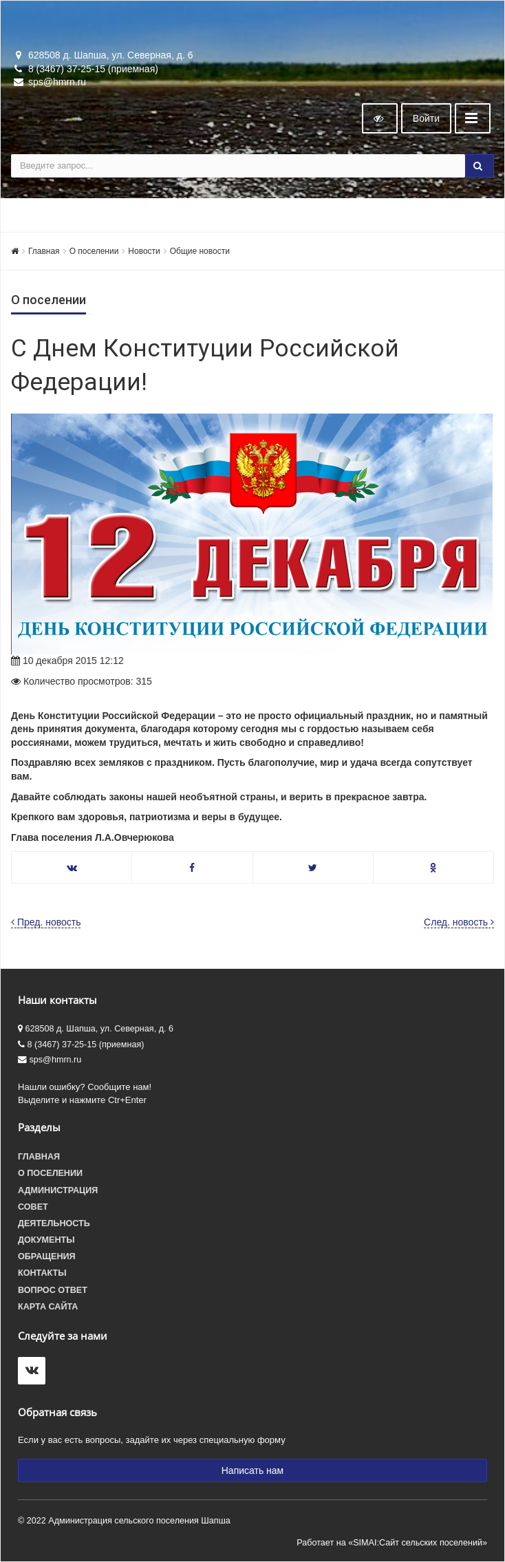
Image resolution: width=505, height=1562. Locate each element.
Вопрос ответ (52, 1290)
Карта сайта (48, 1307)
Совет (33, 1207)
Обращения (47, 1256)
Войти (426, 118)
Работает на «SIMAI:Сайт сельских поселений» (392, 1543)
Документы (46, 1240)
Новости (144, 251)
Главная (44, 251)
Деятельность (54, 1223)
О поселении (94, 251)
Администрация (58, 1190)
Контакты (42, 1273)
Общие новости (200, 251)
